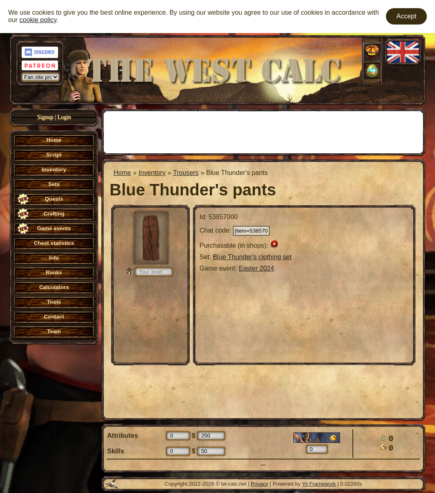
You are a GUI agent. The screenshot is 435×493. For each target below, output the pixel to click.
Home (122, 172)
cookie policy (38, 19)
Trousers (186, 172)
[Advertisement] (263, 131)
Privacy (260, 484)
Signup (45, 117)
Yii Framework (319, 484)
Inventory (152, 172)
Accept (407, 16)
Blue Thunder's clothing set (252, 256)
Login (64, 117)
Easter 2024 (256, 268)
